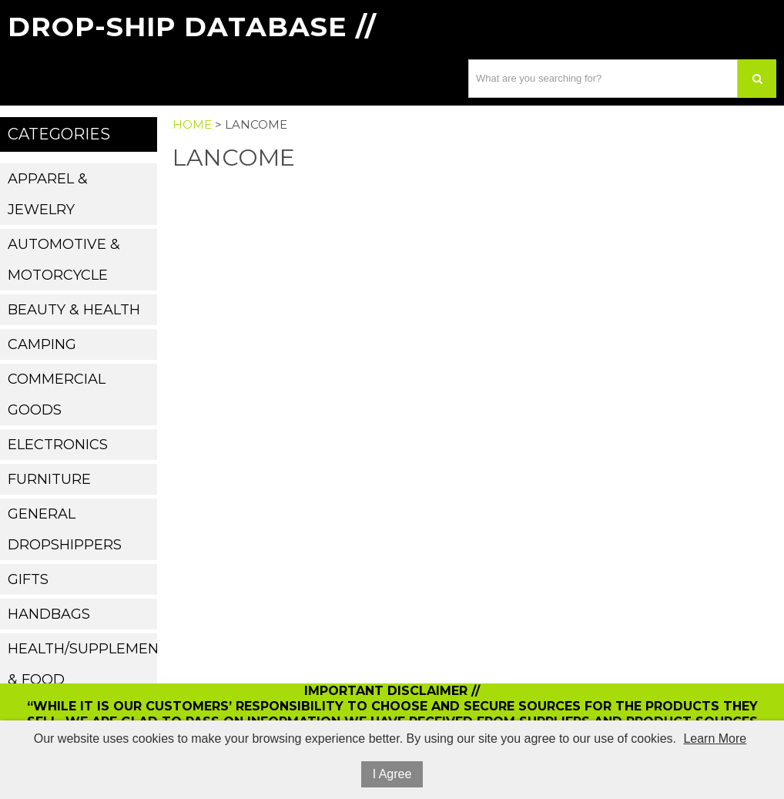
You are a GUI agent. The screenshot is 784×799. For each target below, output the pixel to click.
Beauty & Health (74, 309)
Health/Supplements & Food (82, 664)
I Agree (392, 774)
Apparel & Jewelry (48, 194)
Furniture (49, 479)
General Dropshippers (65, 529)
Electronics (58, 444)
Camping (42, 344)
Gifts (28, 579)
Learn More (714, 738)
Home (192, 124)
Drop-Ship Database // (192, 26)
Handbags (49, 614)
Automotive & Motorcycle (64, 260)
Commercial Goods (57, 394)
